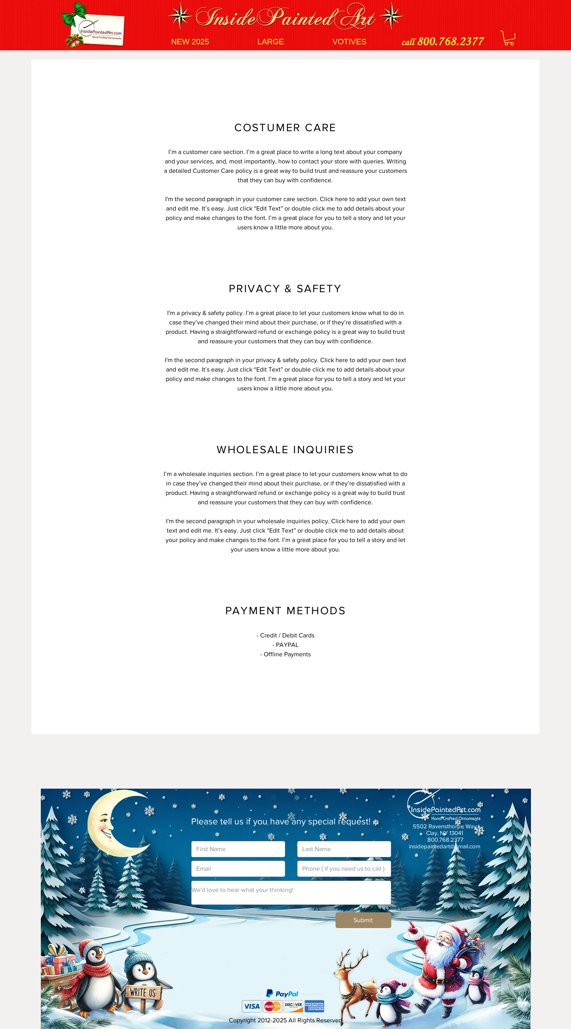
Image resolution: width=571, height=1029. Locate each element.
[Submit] (363, 920)
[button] (509, 38)
